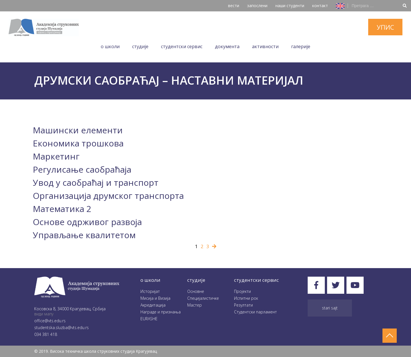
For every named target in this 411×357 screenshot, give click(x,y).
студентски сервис (256, 280)
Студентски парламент (255, 312)
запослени (257, 5)
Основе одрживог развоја (87, 222)
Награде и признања (160, 312)
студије (196, 280)
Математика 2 (62, 209)
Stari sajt (330, 308)
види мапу (43, 314)
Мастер (194, 305)
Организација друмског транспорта (108, 195)
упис (385, 27)
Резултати (243, 305)
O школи (110, 46)
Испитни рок (246, 298)
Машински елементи (78, 130)
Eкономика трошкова (78, 143)
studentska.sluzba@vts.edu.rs (61, 327)
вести (233, 5)
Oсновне (195, 291)
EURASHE (149, 318)
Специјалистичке (203, 298)
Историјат (150, 291)
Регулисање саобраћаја (82, 169)
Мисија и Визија (155, 298)
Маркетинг (56, 156)
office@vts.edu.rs (50, 320)
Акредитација (153, 305)
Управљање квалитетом (84, 235)
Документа (227, 46)
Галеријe (300, 46)
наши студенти (289, 5)
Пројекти (242, 291)
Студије (140, 46)
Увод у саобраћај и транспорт (95, 182)
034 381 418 (45, 334)
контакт (320, 5)
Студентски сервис (181, 46)
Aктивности (265, 46)
